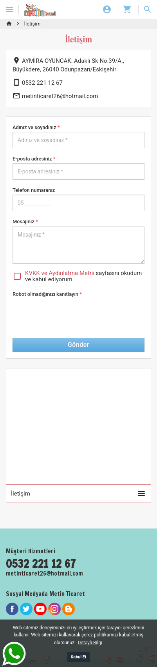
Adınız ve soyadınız (36, 127)
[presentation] (72, 314)
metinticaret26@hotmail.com (55, 96)
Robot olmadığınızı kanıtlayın (47, 294)
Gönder (78, 344)
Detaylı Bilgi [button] (90, 642)
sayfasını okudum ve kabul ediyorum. (77, 276)
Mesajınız (25, 221)
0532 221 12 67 (38, 82)
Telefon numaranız (34, 190)
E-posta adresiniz (34, 159)
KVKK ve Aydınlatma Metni (59, 273)
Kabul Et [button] (78, 657)
